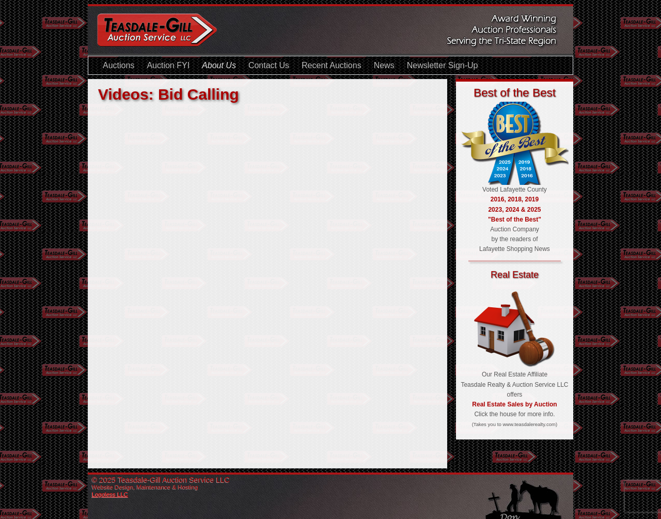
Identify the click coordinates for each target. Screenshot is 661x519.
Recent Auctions (331, 65)
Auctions (118, 65)
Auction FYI (168, 65)
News (384, 65)
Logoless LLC (110, 494)
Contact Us (268, 65)
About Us (219, 65)
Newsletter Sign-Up (442, 65)
